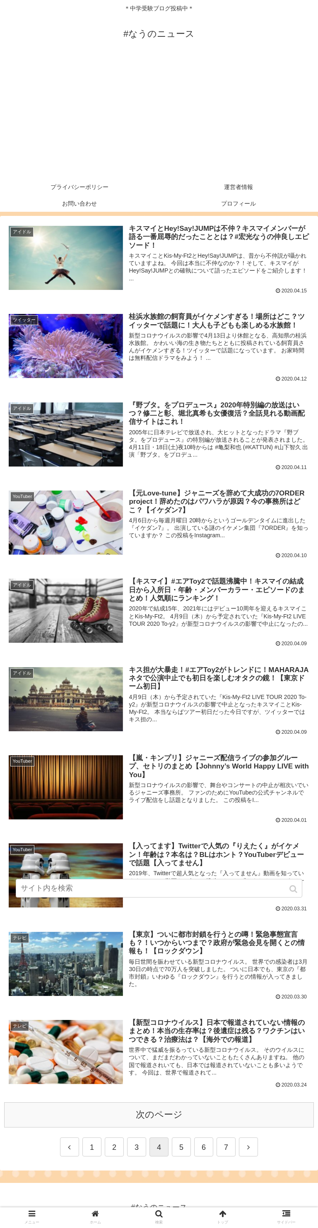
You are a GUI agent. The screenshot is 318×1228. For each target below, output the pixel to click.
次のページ (159, 1114)
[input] (159, 888)
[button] (294, 889)
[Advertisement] (159, 117)
